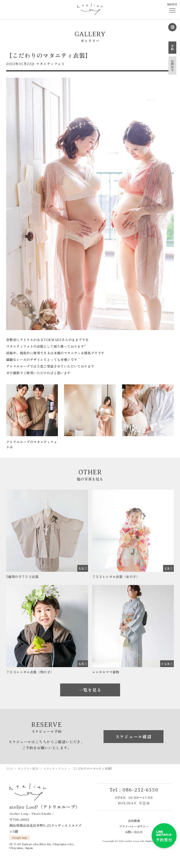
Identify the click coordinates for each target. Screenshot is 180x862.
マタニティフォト (50, 63)
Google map (19, 837)
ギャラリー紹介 (28, 768)
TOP (9, 768)
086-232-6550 (141, 790)
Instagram (172, 27)
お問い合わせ (134, 832)
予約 (172, 48)
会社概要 (134, 820)
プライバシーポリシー (134, 826)
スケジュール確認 (133, 736)
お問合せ (172, 65)
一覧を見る (90, 690)
